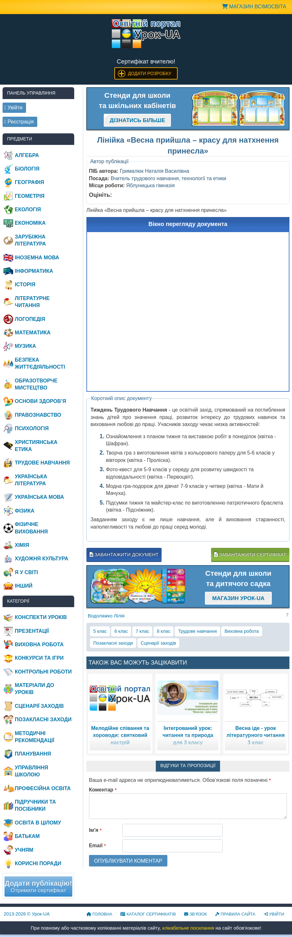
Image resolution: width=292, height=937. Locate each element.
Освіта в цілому (38, 822)
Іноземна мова (37, 257)
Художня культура (41, 558)
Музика (25, 346)
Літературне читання (32, 302)
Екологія (28, 209)
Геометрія (30, 196)
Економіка (30, 223)
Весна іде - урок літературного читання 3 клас (255, 735)
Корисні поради (38, 863)
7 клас (142, 631)
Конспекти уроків (41, 617)
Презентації (32, 631)
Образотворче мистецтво (36, 384)
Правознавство (38, 415)
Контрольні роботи (43, 671)
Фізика (24, 511)
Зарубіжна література (30, 240)
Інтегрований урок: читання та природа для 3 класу (188, 735)
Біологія (27, 169)
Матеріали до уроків (34, 688)
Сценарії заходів (158, 643)
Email (97, 845)
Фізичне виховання (31, 528)
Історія (25, 284)
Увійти (274, 914)
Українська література (31, 480)
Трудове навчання (197, 631)
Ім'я (95, 830)
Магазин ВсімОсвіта (254, 6)
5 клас (100, 631)
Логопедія (30, 319)
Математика (32, 332)
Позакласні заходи (113, 643)
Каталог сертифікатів (148, 914)
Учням (24, 850)
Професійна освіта (43, 788)
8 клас (163, 631)
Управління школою (31, 771)
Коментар (103, 789)
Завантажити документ (124, 554)
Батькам (27, 836)
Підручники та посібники (35, 805)
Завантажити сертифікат (250, 554)
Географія (29, 182)
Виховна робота (242, 631)
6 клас (121, 631)
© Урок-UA (27, 913)
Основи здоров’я (40, 401)
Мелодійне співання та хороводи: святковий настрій (120, 735)
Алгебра (27, 155)
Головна (99, 914)
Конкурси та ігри (39, 658)
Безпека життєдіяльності (40, 363)
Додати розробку (149, 73)
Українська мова (39, 497)
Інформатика (34, 271)
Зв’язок (195, 914)
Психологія (32, 428)
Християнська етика (36, 445)
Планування (33, 754)
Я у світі (26, 572)
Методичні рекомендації (34, 737)
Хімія (22, 545)
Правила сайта (235, 914)
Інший (23, 586)
